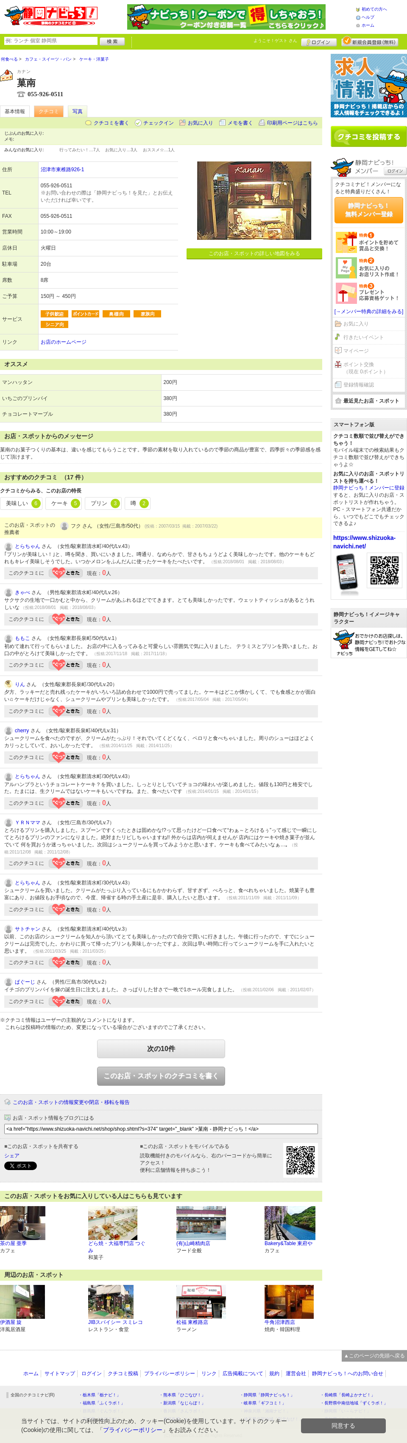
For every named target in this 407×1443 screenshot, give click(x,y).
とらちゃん (27, 546)
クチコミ (49, 111)
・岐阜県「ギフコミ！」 (263, 1403)
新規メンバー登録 (370, 41)
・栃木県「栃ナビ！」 (99, 1395)
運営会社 (296, 1373)
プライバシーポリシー (169, 1373)
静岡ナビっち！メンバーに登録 (368, 488)
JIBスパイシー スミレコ (115, 1322)
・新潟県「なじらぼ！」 (182, 1403)
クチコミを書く (111, 123)
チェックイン (158, 123)
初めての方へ (374, 9)
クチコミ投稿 (123, 1373)
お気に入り (200, 123)
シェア (12, 1156)
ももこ (22, 638)
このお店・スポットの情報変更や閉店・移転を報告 (71, 1102)
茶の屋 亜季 (13, 1243)
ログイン (319, 41)
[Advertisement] (369, 698)
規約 (274, 1373)
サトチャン (27, 929)
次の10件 (161, 1048)
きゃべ (22, 592)
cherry (22, 731)
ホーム (368, 25)
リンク (209, 1373)
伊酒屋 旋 (11, 1322)
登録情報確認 (358, 385)
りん (20, 684)
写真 (77, 111)
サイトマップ (60, 1373)
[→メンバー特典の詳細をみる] (369, 311)
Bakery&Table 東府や (288, 1243)
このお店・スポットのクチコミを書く (161, 1075)
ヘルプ (368, 17)
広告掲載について (243, 1373)
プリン (105, 503)
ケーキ (66, 503)
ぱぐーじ (25, 982)
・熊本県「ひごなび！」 (182, 1395)
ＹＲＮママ (27, 823)
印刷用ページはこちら (292, 123)
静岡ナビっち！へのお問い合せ (347, 1373)
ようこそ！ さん (275, 40)
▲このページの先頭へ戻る (374, 1356)
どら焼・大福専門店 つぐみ (116, 1247)
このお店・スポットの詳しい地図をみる (254, 253)
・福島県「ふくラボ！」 (101, 1403)
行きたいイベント (363, 337)
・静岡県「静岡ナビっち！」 (267, 1395)
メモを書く (240, 123)
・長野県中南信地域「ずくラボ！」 (354, 1403)
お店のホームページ (63, 342)
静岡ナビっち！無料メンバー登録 (369, 209)
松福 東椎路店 (192, 1322)
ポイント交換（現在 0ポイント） (365, 368)
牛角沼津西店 (280, 1322)
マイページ (356, 351)
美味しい (23, 503)
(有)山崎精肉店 (193, 1243)
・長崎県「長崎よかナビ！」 (347, 1395)
